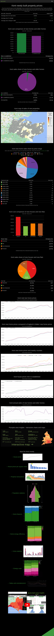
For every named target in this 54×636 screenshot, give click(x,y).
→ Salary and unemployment (27, 583)
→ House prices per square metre (27, 466)
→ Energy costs (27, 568)
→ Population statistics (27, 493)
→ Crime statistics (27, 551)
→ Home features (27, 514)
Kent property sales (43, 150)
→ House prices (27, 457)
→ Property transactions (27, 477)
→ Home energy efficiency (27, 534)
